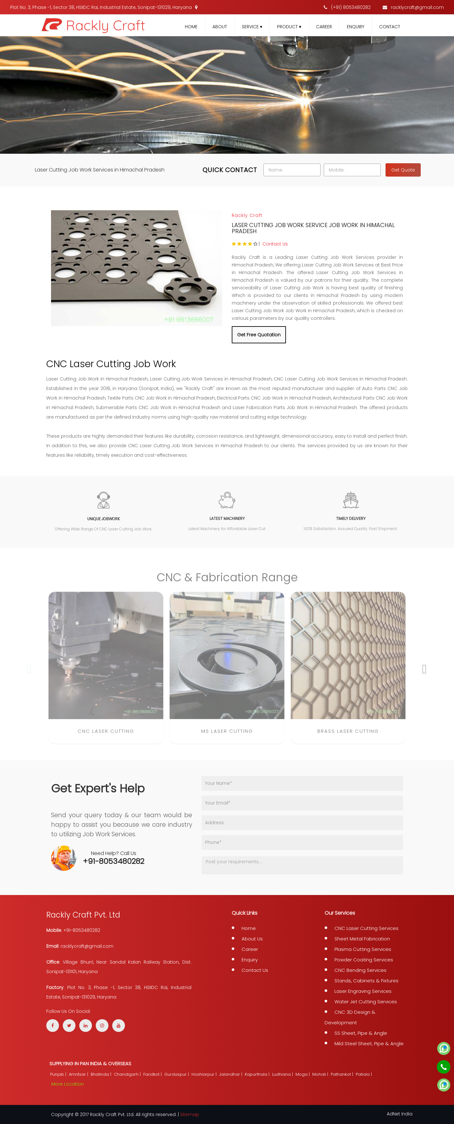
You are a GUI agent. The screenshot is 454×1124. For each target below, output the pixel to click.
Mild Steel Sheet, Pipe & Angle (369, 1043)
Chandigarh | (128, 1074)
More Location (67, 1084)
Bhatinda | (102, 1074)
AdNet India (399, 1114)
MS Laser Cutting (227, 735)
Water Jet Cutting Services (365, 1001)
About (219, 27)
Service (252, 27)
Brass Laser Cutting (348, 735)
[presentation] (29, 673)
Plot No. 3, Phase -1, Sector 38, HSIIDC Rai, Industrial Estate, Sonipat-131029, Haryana (104, 7)
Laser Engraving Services (363, 991)
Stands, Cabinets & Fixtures (366, 980)
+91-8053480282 (113, 861)
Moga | (303, 1074)
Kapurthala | (258, 1074)
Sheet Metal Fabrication (362, 938)
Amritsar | (79, 1074)
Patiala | (364, 1074)
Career (324, 27)
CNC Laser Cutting (106, 735)
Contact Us (275, 244)
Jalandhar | (231, 1074)
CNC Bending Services (360, 970)
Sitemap (189, 1114)
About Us (252, 938)
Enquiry (355, 27)
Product (289, 27)
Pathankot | (342, 1074)
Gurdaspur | (177, 1074)
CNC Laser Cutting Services (366, 928)
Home (191, 27)
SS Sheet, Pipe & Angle (360, 1033)
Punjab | (59, 1074)
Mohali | (320, 1074)
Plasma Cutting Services (362, 949)
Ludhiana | (283, 1074)
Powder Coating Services (363, 959)
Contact (389, 27)
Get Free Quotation (259, 335)
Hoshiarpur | (204, 1074)
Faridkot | (153, 1074)
